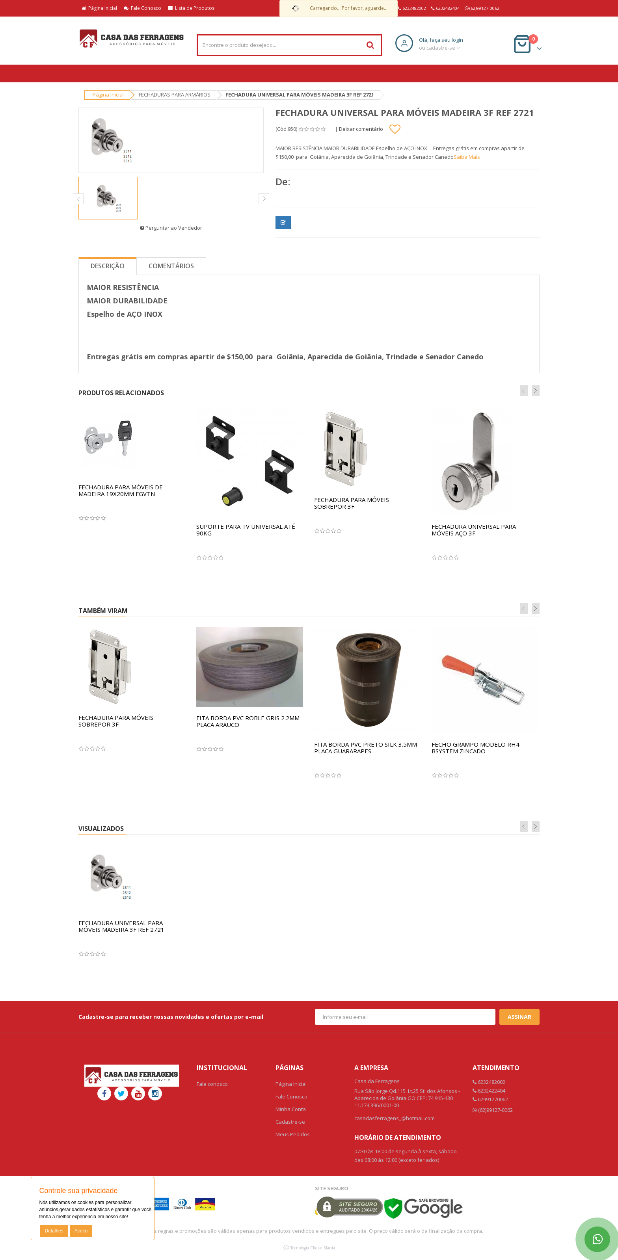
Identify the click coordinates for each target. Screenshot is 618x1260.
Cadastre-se (290, 1121)
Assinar (519, 1016)
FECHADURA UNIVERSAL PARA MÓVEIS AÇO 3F (474, 529)
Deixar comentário (361, 128)
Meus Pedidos (292, 1134)
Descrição (108, 266)
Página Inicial (99, 8)
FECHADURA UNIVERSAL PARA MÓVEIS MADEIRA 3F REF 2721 (121, 926)
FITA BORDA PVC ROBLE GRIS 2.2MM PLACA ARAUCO (248, 721)
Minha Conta (290, 1109)
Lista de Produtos (191, 8)
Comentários (171, 266)
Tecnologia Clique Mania (312, 1248)
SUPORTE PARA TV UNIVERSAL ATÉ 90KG (245, 529)
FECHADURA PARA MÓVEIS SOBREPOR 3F (351, 503)
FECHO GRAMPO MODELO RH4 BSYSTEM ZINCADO (475, 747)
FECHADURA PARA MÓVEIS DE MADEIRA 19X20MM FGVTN (120, 490)
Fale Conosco (142, 8)
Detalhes (54, 1231)
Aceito (80, 1231)
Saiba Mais (467, 156)
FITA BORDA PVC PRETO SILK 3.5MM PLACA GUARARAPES (365, 747)
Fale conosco (212, 1083)
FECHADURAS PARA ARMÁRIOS (174, 94)
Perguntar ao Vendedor (171, 227)
